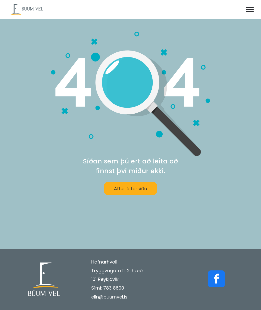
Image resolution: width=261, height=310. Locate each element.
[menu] (249, 9)
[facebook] (216, 279)
